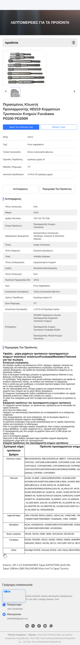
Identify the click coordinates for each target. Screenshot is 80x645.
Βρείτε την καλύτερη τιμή (23, 127)
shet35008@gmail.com (17, 618)
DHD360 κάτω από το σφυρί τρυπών (49, 568)
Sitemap (32, 635)
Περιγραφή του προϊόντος (57, 189)
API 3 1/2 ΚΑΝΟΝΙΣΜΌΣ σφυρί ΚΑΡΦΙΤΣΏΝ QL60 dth (41, 565)
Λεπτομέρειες (20, 189)
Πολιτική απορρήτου (17, 635)
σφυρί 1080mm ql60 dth (16, 568)
